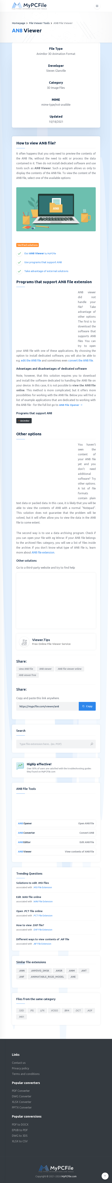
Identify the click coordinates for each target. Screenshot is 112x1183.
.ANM (72, 970)
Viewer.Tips (41, 640)
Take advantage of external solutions (46, 271)
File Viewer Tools (39, 23)
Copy (87, 706)
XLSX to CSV (20, 1141)
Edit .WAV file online (28, 896)
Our (40, 253)
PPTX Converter (22, 1107)
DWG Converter (21, 1096)
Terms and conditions (26, 1073)
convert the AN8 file (80, 360)
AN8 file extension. (43, 552)
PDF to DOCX (20, 1124)
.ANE (73, 976)
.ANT (84, 970)
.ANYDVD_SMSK (40, 970)
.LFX (42, 1010)
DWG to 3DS (20, 1135)
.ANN (22, 970)
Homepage (18, 23)
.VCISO (54, 1010)
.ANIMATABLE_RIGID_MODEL (47, 976)
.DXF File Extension (42, 929)
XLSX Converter (21, 1101)
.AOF (89, 1010)
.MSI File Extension (42, 887)
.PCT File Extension (42, 915)
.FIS (32, 1010)
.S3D (21, 1010)
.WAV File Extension (43, 901)
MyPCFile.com (69, 1176)
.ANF (21, 976)
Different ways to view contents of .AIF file (42, 939)
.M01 (21, 1016)
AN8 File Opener (71, 404)
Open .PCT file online (29, 911)
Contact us (19, 1062)
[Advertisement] (45, 314)
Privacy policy (20, 1068)
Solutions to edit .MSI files (32, 882)
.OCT (78, 1010)
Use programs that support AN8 (43, 262)
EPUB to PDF (20, 1130)
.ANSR (58, 970)
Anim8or (24, 420)
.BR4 (66, 1010)
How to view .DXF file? (30, 925)
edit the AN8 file (31, 360)
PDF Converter (21, 1090)
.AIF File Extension (42, 943)
